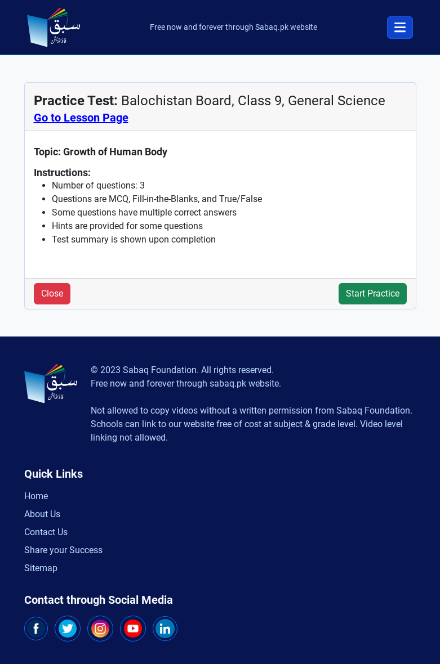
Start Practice (372, 293)
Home (36, 496)
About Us (42, 514)
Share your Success (63, 550)
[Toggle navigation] (400, 27)
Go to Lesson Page (81, 117)
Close (52, 293)
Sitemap (40, 568)
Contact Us (46, 532)
